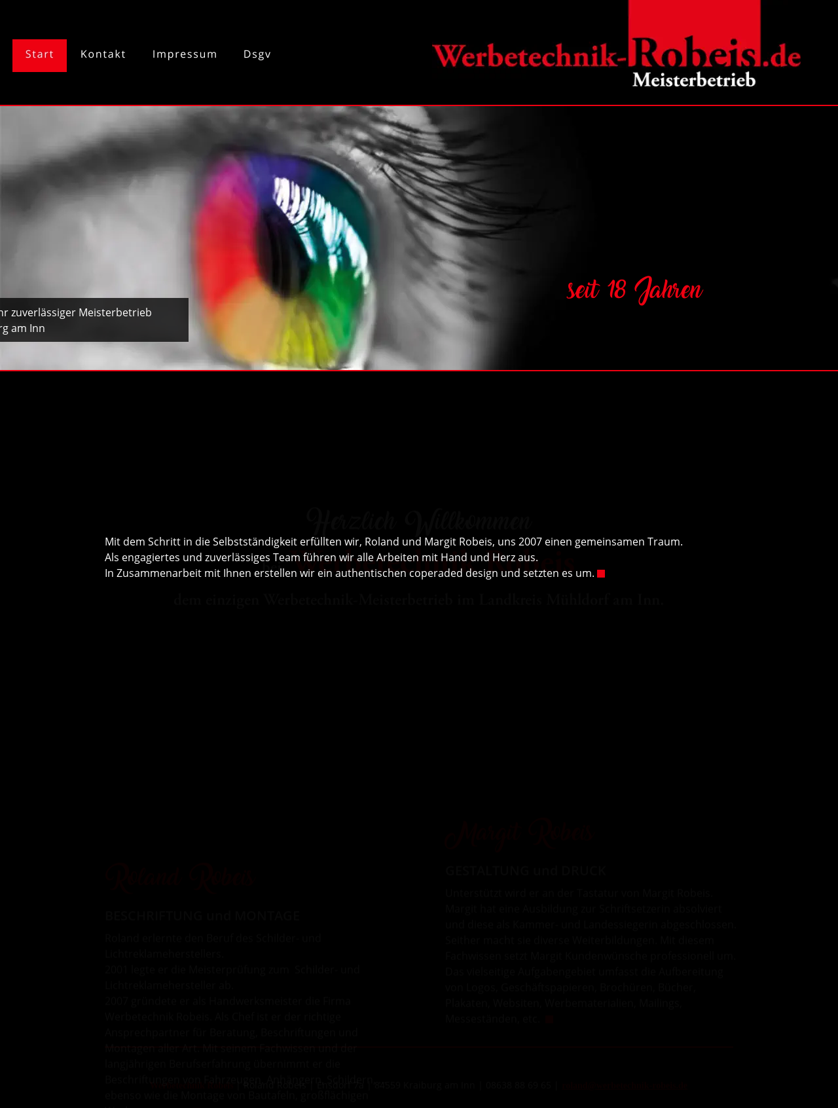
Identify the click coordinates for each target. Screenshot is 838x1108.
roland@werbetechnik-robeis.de (624, 1081)
